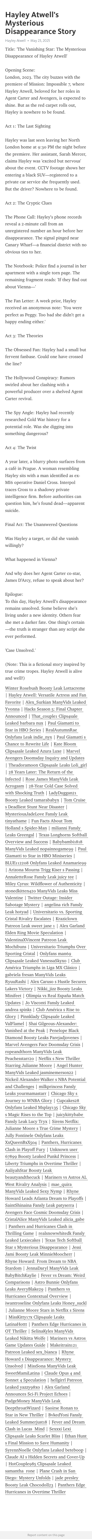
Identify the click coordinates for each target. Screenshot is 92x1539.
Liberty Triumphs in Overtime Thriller (41, 1163)
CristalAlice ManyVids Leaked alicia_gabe (44, 1219)
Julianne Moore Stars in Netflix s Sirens (46, 1310)
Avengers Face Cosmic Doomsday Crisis (42, 1212)
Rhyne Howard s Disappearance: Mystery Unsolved (40, 1359)
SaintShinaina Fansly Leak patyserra (39, 1205)
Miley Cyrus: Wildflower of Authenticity (43, 883)
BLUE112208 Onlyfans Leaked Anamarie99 (45, 863)
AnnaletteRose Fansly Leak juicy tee (39, 877)
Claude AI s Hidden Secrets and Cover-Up (45, 1457)
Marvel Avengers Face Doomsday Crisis (42, 1044)
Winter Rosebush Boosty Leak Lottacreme (45, 688)
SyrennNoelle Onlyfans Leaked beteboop (44, 1450)
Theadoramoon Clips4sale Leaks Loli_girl (48, 765)
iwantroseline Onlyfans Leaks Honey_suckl (46, 1303)
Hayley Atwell (15, 40)
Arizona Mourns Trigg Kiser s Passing (44, 869)
